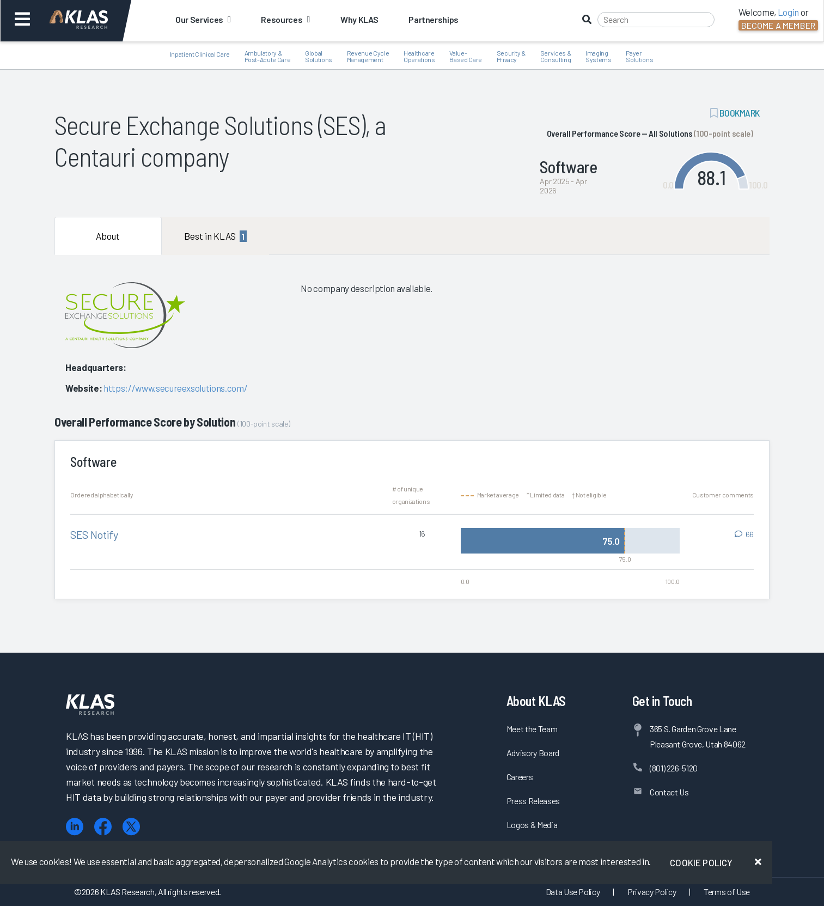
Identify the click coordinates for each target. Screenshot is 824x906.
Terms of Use (727, 891)
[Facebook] (103, 827)
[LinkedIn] (74, 827)
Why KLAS (359, 19)
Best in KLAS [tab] (215, 236)
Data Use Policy (573, 891)
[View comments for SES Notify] (744, 534)
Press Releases (533, 800)
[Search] (656, 19)
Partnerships (433, 19)
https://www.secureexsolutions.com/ (175, 387)
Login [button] (788, 12)
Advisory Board (532, 752)
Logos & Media (532, 824)
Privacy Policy (651, 891)
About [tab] (108, 235)
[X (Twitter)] (131, 827)
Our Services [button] (202, 19)
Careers (519, 776)
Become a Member (778, 25)
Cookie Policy (701, 862)
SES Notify (94, 534)
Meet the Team (532, 728)
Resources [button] (285, 19)
